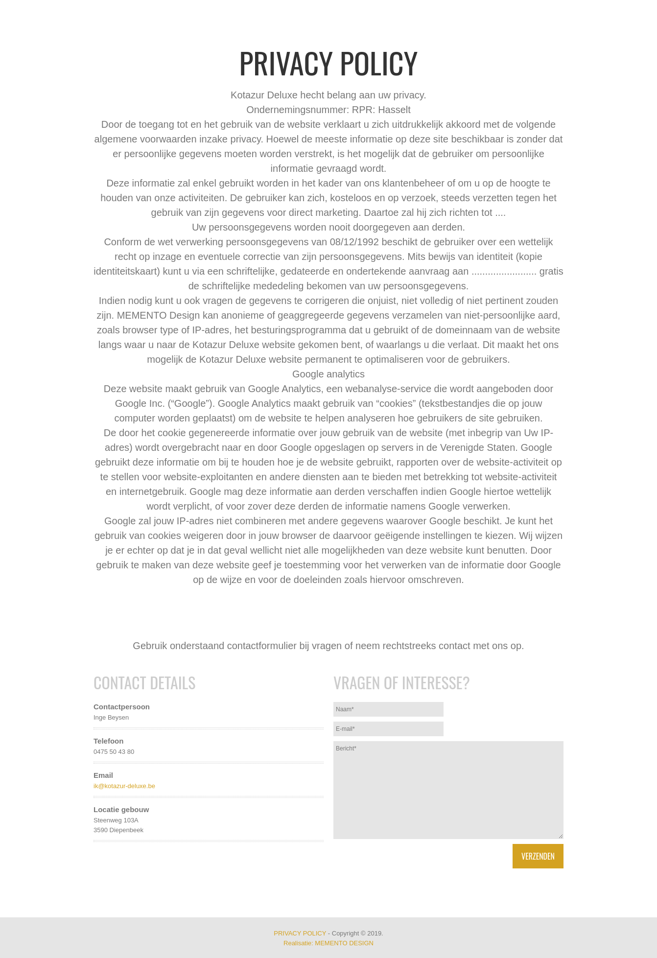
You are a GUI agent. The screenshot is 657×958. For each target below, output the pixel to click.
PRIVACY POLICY (300, 933)
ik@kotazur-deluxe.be (124, 786)
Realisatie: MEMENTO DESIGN (328, 943)
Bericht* (448, 790)
